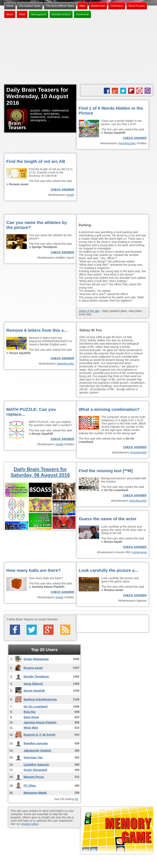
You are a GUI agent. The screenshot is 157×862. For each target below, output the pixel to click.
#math (70, 194)
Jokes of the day (89, 311)
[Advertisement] (78, 51)
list (76, 799)
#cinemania (139, 552)
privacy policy (29, 824)
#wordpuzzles (127, 143)
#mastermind (138, 452)
